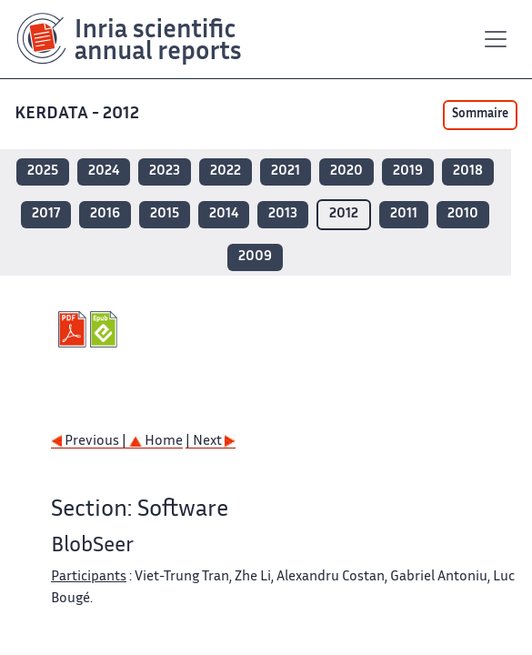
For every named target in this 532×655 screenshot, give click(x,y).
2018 (468, 171)
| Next (211, 442)
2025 (42, 171)
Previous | (90, 442)
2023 (164, 171)
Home (156, 442)
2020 (346, 171)
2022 (225, 171)
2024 (103, 171)
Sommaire (480, 114)
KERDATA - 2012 (79, 114)
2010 (462, 214)
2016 (105, 214)
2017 (46, 214)
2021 (285, 171)
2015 (164, 214)
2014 (223, 214)
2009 (255, 257)
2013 (282, 214)
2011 (403, 214)
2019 (408, 171)
